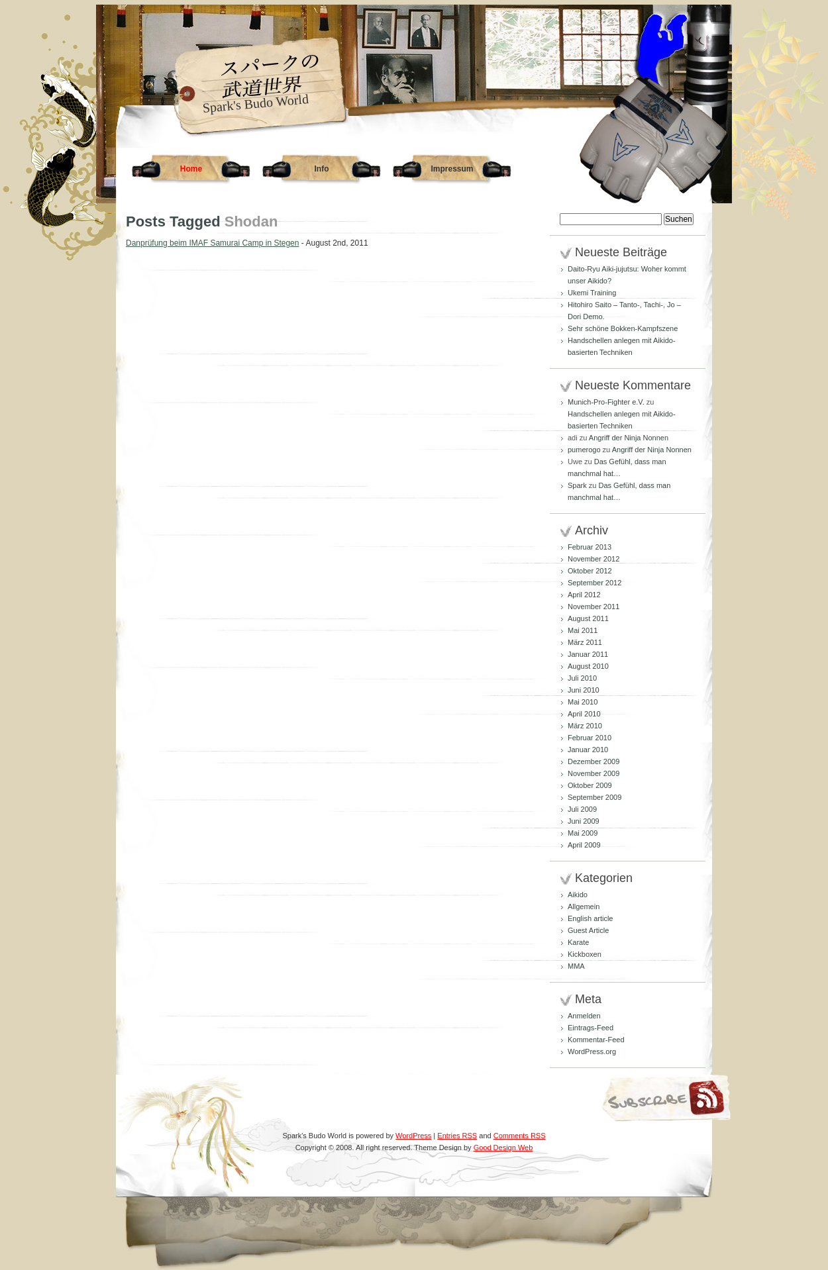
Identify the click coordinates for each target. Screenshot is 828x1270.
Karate (578, 942)
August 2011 (588, 618)
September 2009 (594, 797)
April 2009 (584, 845)
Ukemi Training (592, 293)
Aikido (578, 895)
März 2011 (585, 642)
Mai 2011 (582, 630)
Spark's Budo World (255, 103)
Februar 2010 (589, 738)
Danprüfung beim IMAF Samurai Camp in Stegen (212, 243)
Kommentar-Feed (596, 1040)
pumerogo (584, 450)
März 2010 (585, 726)
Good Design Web (503, 1147)
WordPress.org (592, 1051)
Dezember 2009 (593, 761)
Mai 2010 (582, 702)
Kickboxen (584, 954)
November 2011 (593, 607)
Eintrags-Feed (590, 1028)
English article (590, 918)
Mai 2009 (582, 833)
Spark (577, 485)
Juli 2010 (582, 678)
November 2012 (593, 559)
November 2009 (593, 773)
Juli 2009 (582, 809)
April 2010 (584, 714)
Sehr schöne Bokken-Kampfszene (623, 328)
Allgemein (583, 906)
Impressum (452, 168)
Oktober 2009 (590, 785)
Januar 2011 (588, 654)
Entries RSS (457, 1136)
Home (191, 168)
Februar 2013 (589, 547)
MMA (576, 966)
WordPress (413, 1136)
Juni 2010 (583, 690)
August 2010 (588, 666)
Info (322, 168)
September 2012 (594, 583)
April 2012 (584, 595)
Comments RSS (519, 1136)
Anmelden (584, 1016)
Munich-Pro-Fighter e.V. (606, 402)
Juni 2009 (583, 821)
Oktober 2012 (590, 571)
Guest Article (588, 930)
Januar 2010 (588, 750)
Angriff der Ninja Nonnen (628, 438)
